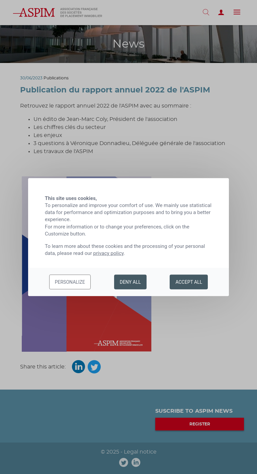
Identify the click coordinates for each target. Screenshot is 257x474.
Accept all (188, 282)
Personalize (70, 282)
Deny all (130, 282)
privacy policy (108, 253)
